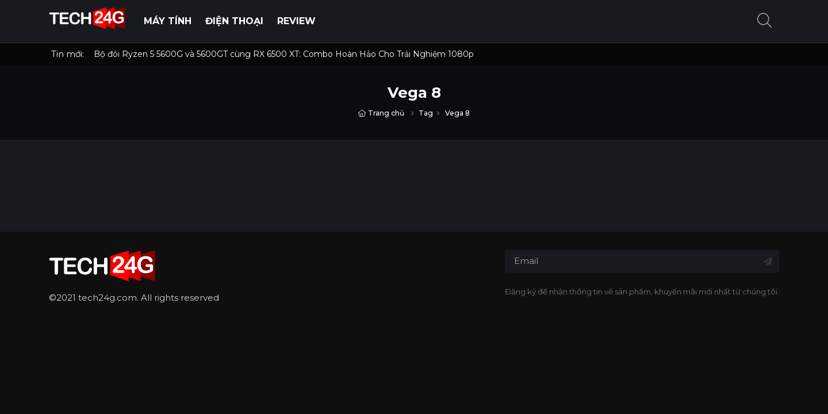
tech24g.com (107, 297)
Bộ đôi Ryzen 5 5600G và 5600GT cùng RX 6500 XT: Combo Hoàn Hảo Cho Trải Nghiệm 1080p (284, 54)
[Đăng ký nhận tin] (768, 261)
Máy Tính (167, 21)
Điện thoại (234, 21)
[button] (764, 21)
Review (296, 21)
